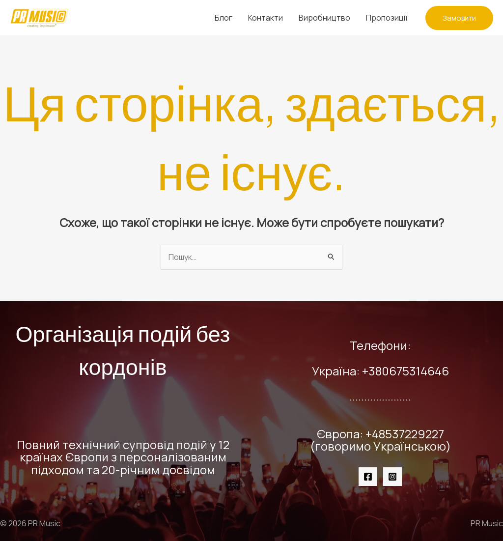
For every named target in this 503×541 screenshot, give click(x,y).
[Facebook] (368, 476)
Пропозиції (387, 17)
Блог (223, 17)
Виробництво (324, 17)
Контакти (265, 17)
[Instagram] (392, 476)
